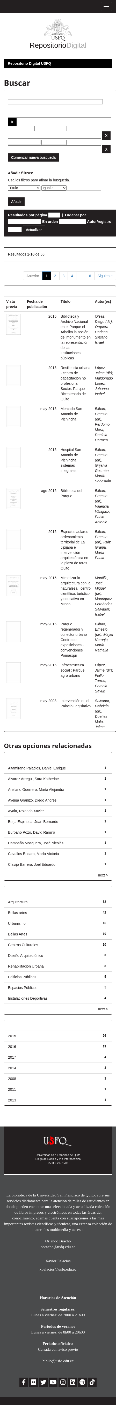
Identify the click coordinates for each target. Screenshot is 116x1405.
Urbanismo (17, 923)
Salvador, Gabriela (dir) (102, 706)
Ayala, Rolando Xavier (26, 811)
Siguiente (105, 276)
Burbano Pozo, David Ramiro (31, 832)
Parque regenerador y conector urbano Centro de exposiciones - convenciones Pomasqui (74, 639)
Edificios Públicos (22, 977)
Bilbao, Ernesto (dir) (101, 414)
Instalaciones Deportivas (28, 998)
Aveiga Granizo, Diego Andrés (32, 800)
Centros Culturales (23, 945)
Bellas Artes (17, 934)
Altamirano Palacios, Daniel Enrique (37, 768)
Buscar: (14, 95)
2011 (12, 1089)
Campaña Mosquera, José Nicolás (35, 843)
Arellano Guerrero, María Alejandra (36, 789)
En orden (50, 222)
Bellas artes (17, 913)
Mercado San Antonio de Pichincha (71, 414)
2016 (12, 1047)
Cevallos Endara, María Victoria (33, 854)
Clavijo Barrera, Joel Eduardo (31, 864)
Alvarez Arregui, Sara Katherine (33, 779)
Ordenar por (75, 215)
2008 (12, 1079)
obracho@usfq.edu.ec (58, 1246)
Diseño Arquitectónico (25, 955)
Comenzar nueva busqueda (33, 157)
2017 (12, 1057)
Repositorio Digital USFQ (29, 63)
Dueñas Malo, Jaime (101, 721)
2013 (12, 1100)
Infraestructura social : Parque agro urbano (73, 670)
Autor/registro (99, 222)
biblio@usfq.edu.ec (58, 1361)
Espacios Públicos (23, 988)
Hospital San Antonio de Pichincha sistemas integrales (71, 460)
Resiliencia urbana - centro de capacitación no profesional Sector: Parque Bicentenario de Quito (75, 383)
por (11, 107)
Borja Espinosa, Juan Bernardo (33, 822)
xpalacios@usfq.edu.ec (58, 1269)
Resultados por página (27, 215)
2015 (12, 1036)
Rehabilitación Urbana (26, 966)
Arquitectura (17, 902)
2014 (12, 1068)
